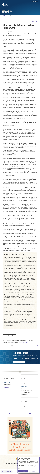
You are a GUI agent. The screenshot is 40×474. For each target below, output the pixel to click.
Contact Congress (24, 406)
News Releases (24, 388)
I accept (23, 471)
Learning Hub (23, 404)
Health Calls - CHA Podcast (26, 390)
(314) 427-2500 (7, 387)
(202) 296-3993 (7, 379)
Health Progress (4, 15)
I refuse (33, 471)
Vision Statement (24, 380)
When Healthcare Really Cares (27, 396)
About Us (23, 378)
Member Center (24, 401)
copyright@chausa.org (23, 342)
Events (22, 403)
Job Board (23, 408)
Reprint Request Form (19, 362)
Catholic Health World (25, 392)
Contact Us (23, 383)
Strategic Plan (24, 381)
